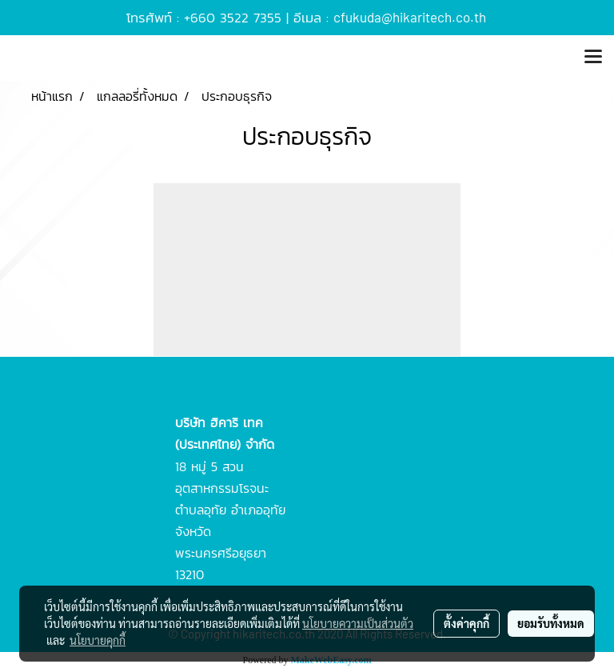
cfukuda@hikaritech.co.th (409, 17)
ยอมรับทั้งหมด (550, 623)
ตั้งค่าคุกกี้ (466, 623)
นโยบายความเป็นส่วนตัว (357, 623)
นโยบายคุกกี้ (98, 640)
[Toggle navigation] (593, 57)
